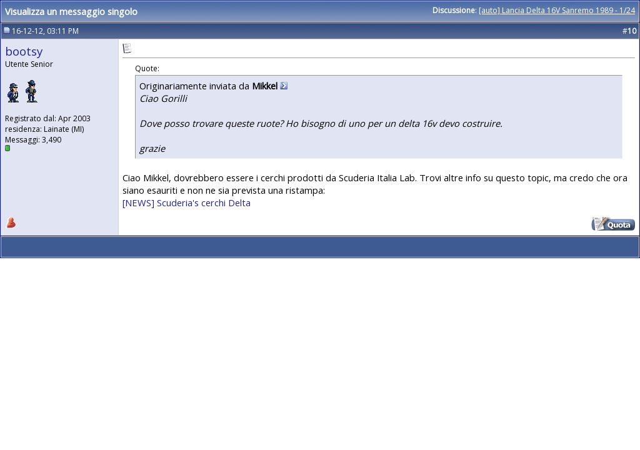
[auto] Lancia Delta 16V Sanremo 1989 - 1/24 (557, 10)
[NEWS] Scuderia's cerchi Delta (186, 202)
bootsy (23, 51)
